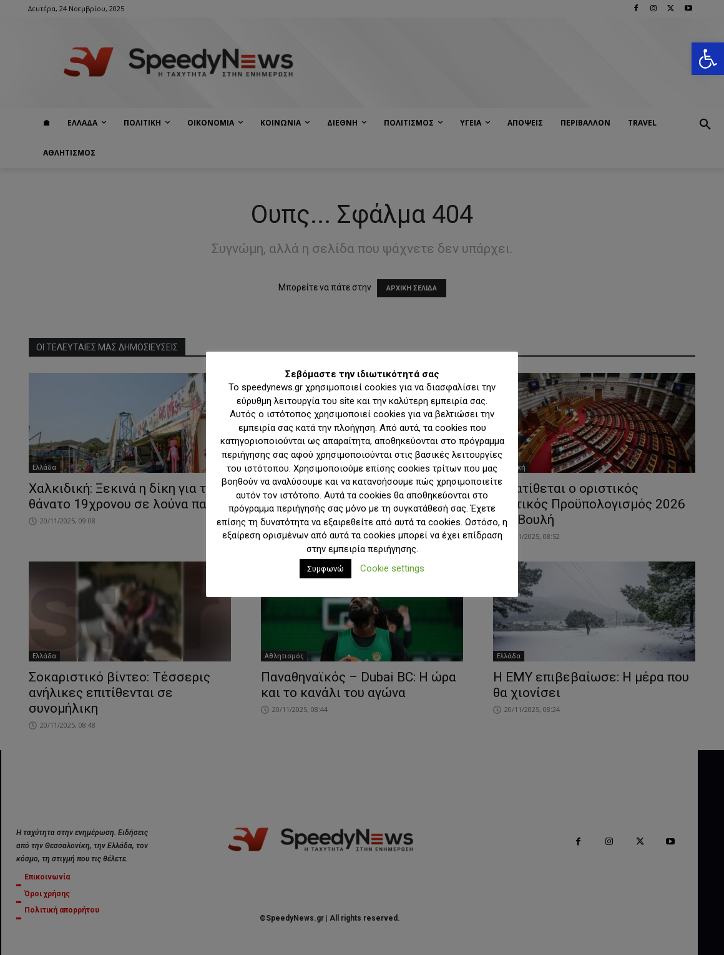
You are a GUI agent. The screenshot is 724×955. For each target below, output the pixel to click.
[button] (708, 58)
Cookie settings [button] (392, 568)
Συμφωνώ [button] (325, 568)
